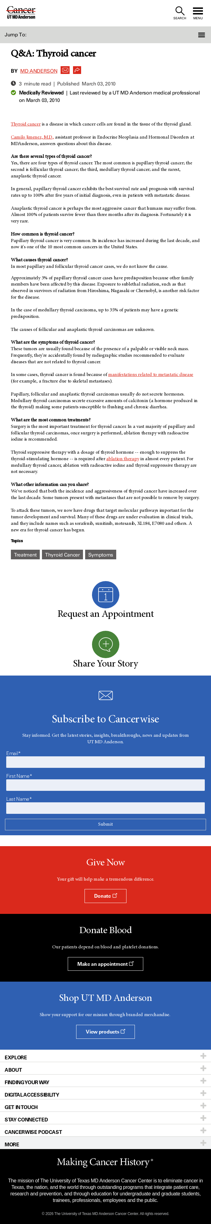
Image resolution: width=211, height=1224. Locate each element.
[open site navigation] (198, 13)
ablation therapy (122, 458)
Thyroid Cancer (62, 555)
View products (105, 1032)
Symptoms (100, 555)
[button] (195, 35)
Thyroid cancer (26, 124)
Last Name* (19, 799)
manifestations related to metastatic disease (150, 374)
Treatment (25, 555)
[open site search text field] (180, 13)
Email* (13, 753)
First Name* (19, 776)
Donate (105, 896)
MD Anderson (38, 71)
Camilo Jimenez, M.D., (32, 137)
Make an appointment (105, 964)
